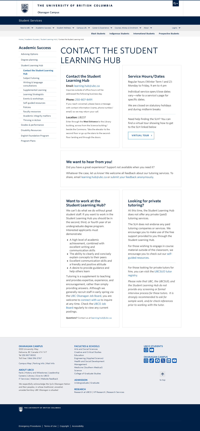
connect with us (90, 299)
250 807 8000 (29, 355)
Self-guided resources (34, 103)
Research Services (115, 392)
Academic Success (43, 28)
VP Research (99, 392)
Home (21, 39)
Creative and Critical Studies (87, 352)
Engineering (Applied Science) (88, 358)
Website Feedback (49, 379)
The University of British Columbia (25, 8)
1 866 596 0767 (34, 358)
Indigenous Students (119, 33)
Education (79, 355)
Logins (174, 28)
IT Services (24, 379)
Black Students (98, 33)
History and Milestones (36, 373)
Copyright (64, 426)
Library (31, 376)
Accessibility (78, 426)
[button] (53, 54)
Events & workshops (33, 98)
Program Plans (28, 141)
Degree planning (29, 60)
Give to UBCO (42, 376)
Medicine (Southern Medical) (88, 367)
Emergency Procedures (30, 426)
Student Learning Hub (49, 39)
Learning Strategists (33, 94)
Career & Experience (100, 28)
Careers (22, 376)
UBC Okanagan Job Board (86, 295)
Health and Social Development (89, 361)
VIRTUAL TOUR (140, 135)
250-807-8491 (83, 99)
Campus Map (25, 363)
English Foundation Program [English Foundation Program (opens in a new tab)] (35, 136)
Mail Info (50, 363)
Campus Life (82, 28)
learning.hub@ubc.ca (87, 85)
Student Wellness (64, 28)
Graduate (94, 383)
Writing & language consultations (33, 84)
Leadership (54, 373)
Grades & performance (32, 125)
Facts (21, 373)
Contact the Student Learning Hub (38, 72)
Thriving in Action (32, 120)
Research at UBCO (83, 392)
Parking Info (38, 363)
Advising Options (29, 54)
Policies (27, 107)
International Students (144, 33)
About (146, 28)
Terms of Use (50, 426)
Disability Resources (31, 130)
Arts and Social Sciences (86, 349)
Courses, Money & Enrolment (126, 28)
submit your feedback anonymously (132, 177)
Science (78, 370)
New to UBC (25, 28)
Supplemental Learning (34, 90)
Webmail (35, 379)
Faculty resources (32, 111)
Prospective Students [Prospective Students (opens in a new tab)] (169, 33)
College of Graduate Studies (87, 373)
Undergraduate (81, 383)
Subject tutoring (31, 78)
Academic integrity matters (37, 116)
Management (80, 364)
